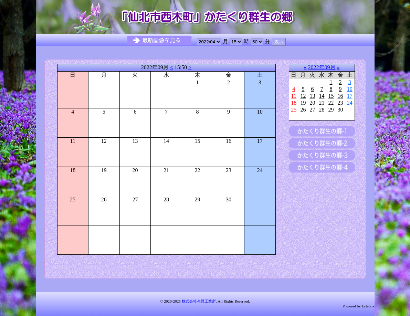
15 (331, 96)
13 (312, 96)
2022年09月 (322, 67)
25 (293, 110)
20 (312, 103)
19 (303, 103)
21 (321, 103)
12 (303, 96)
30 (340, 110)
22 (331, 103)
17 (350, 96)
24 (350, 103)
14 (321, 96)
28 (321, 110)
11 (293, 96)
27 (312, 110)
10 (350, 89)
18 (293, 103)
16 (340, 96)
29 (331, 110)
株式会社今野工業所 (199, 301)
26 (303, 110)
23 (340, 103)
